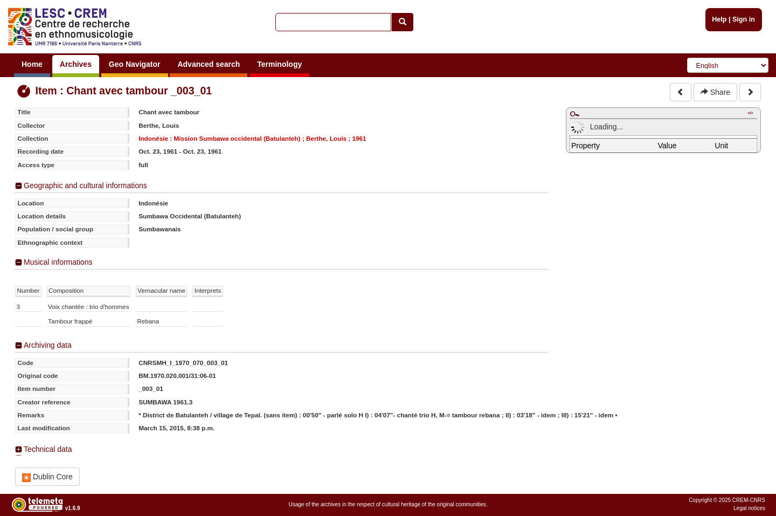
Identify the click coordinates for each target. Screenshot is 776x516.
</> (750, 113)
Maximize (574, 113)
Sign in (743, 19)
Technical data (48, 449)
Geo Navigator (135, 64)
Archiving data (48, 345)
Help (719, 19)
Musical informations (58, 262)
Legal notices (749, 508)
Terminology (279, 64)
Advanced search (208, 64)
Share (715, 92)
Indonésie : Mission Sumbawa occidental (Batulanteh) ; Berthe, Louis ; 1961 (252, 138)
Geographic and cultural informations (85, 185)
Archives (76, 64)
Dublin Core (47, 476)
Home (32, 64)
